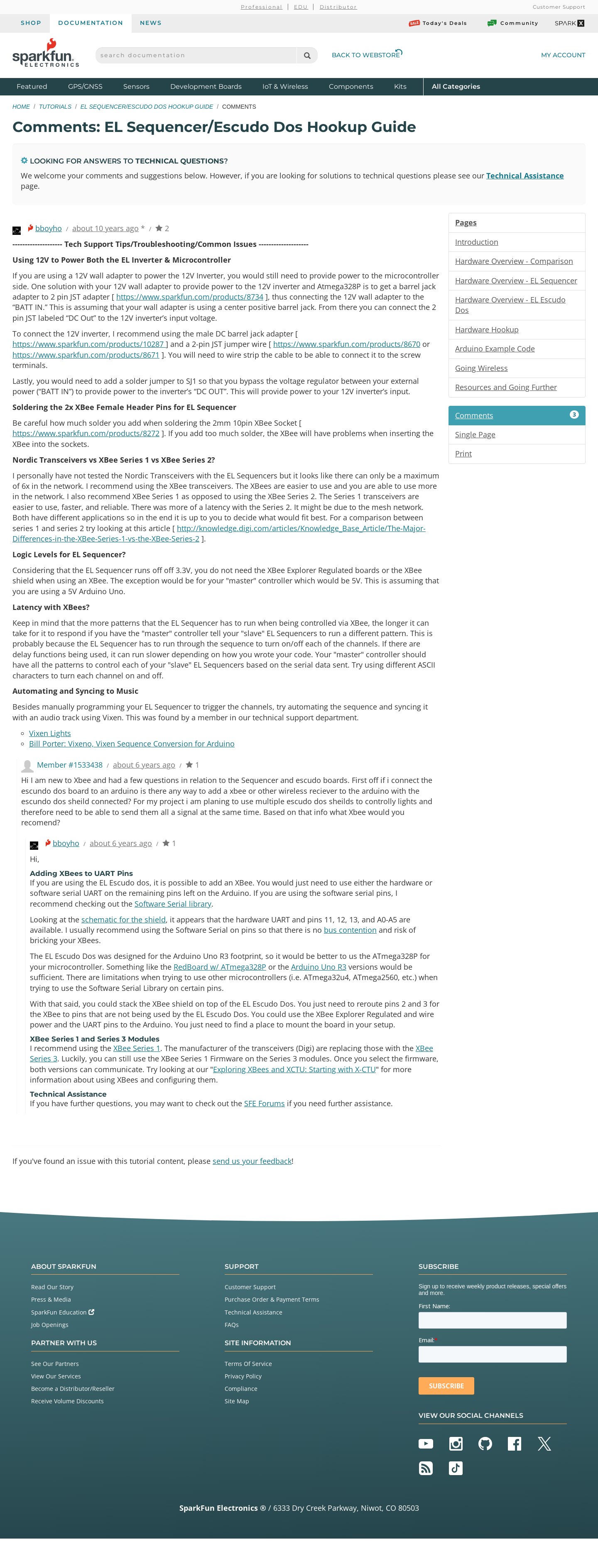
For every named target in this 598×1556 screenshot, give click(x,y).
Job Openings (50, 1342)
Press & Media (51, 1317)
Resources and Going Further (506, 390)
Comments (517, 418)
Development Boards (206, 86)
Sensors (136, 86)
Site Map (237, 1418)
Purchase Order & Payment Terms (272, 1317)
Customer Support (559, 7)
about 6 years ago (144, 775)
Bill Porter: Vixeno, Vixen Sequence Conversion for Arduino (132, 754)
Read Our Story (52, 1304)
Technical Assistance (525, 175)
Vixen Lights (50, 743)
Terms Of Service (248, 1381)
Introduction (476, 243)
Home (21, 106)
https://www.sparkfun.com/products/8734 (189, 298)
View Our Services (56, 1393)
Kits (400, 86)
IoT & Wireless (285, 86)
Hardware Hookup (487, 332)
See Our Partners (55, 1381)
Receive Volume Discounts (67, 1418)
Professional (262, 7)
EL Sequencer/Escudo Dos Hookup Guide (147, 106)
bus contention (350, 944)
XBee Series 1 (136, 1064)
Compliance (241, 1406)
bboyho (48, 229)
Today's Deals (438, 23)
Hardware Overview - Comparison (514, 262)
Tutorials (55, 106)
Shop (31, 23)
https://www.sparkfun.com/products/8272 (85, 438)
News (151, 23)
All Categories (456, 86)
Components (351, 86)
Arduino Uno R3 (318, 981)
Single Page (475, 438)
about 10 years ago (105, 229)
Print (463, 457)
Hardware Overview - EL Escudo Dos (510, 306)
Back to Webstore (367, 55)
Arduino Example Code (495, 351)
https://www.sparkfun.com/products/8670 (346, 347)
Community (512, 23)
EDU (301, 7)
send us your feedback (252, 1178)
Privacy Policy (243, 1393)
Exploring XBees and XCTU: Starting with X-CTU (294, 1085)
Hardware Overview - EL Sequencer (516, 282)
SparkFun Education (62, 1329)
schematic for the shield (123, 933)
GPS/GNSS (85, 86)
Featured (40, 86)
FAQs (232, 1342)
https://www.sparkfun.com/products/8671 (85, 358)
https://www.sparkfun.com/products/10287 (89, 347)
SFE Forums (264, 1120)
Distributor (339, 7)
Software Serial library (173, 917)
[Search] (307, 55)
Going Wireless (481, 371)
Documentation (90, 23)
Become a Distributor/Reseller (73, 1406)
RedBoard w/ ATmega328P (220, 981)
